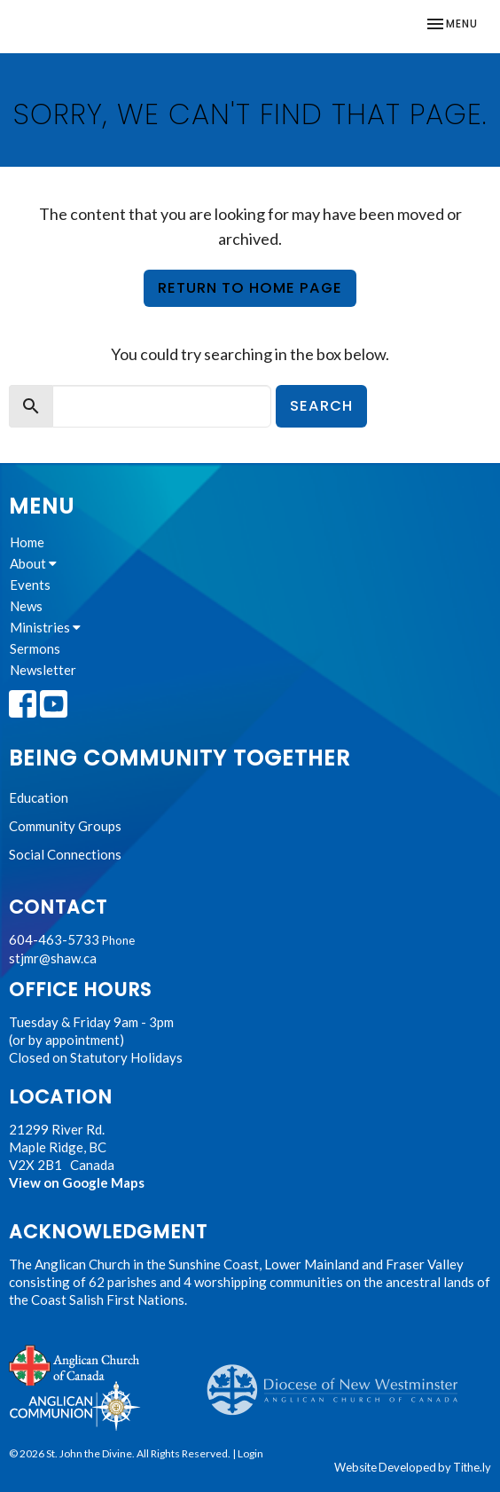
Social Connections (65, 854)
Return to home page (250, 288)
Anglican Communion (75, 1405)
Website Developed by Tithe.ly (412, 1467)
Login (250, 1453)
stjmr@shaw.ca (53, 958)
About (33, 563)
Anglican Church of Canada (75, 1363)
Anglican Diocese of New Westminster (339, 1381)
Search (321, 406)
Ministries (45, 627)
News (26, 606)
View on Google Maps (77, 1182)
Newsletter (43, 670)
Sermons (35, 648)
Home (27, 542)
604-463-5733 (54, 939)
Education (38, 797)
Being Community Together (179, 758)
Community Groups (65, 826)
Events (30, 585)
